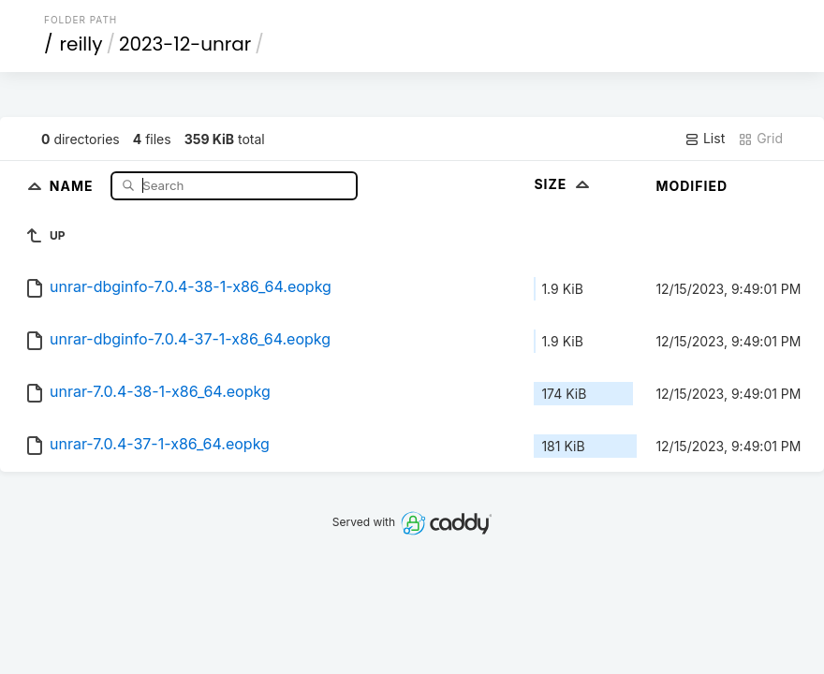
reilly (81, 44)
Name (73, 185)
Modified (691, 186)
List (704, 138)
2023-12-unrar (185, 44)
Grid (760, 138)
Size (563, 184)
